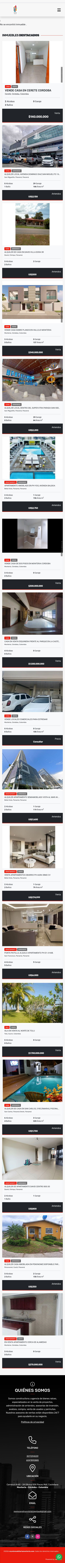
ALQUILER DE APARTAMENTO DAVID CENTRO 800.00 (27, 1186)
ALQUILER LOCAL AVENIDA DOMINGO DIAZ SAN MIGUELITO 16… (32, 174)
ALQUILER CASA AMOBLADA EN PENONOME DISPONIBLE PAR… (32, 1264)
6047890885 (32, 1460)
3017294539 (32, 1456)
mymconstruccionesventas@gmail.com (32, 1511)
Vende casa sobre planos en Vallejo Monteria (27, 330)
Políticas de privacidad (32, 1422)
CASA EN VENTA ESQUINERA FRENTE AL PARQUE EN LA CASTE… (32, 641)
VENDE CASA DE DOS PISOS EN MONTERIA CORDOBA (27, 563)
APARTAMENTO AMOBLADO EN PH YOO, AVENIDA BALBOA (29, 486)
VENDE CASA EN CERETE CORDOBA (28, 90)
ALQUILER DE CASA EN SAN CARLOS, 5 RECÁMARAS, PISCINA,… (31, 1109)
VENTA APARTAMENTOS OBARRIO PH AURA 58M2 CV (27, 875)
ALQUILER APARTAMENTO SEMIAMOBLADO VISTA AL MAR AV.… (31, 797)
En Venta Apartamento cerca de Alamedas (25, 1342)
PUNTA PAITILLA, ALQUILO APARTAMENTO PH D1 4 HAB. (28, 953)
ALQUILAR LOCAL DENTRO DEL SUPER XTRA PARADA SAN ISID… (32, 408)
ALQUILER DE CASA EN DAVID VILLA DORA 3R (24, 252)
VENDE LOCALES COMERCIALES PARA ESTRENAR (25, 719)
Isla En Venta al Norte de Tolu (19, 1031)
